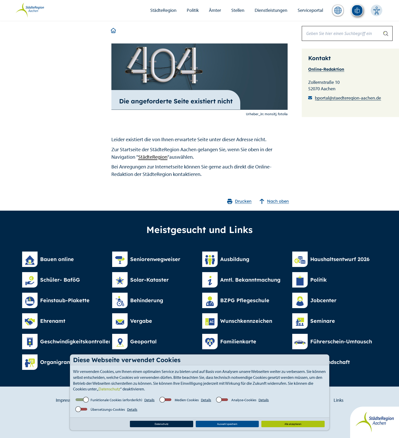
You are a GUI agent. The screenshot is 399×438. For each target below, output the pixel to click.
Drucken (239, 201)
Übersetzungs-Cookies (108, 409)
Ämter (215, 10)
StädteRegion (163, 10)
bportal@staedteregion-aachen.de (348, 98)
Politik (193, 10)
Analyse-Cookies (243, 400)
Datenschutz (109, 388)
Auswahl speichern (227, 424)
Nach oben (274, 201)
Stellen (237, 10)
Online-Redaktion (326, 69)
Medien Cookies (187, 400)
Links (338, 400)
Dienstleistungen (271, 10)
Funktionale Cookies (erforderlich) (116, 400)
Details (149, 400)
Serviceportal (310, 10)
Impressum (66, 400)
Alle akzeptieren (293, 424)
